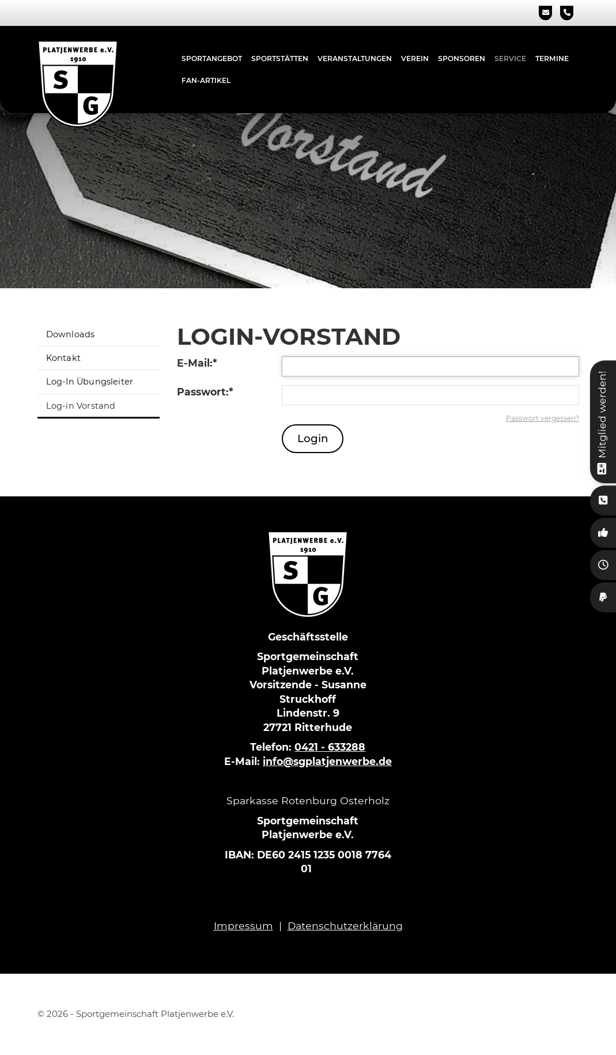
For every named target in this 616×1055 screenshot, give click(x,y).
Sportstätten (279, 58)
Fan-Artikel (206, 80)
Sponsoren (461, 58)
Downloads (70, 334)
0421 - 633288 (329, 747)
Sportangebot (212, 58)
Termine (552, 58)
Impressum (243, 926)
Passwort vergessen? (542, 418)
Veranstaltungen (355, 58)
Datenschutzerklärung (345, 926)
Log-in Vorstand (81, 406)
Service (510, 58)
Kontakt (63, 358)
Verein (415, 58)
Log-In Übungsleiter (90, 381)
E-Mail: (197, 363)
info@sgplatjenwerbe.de (327, 761)
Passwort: (205, 392)
